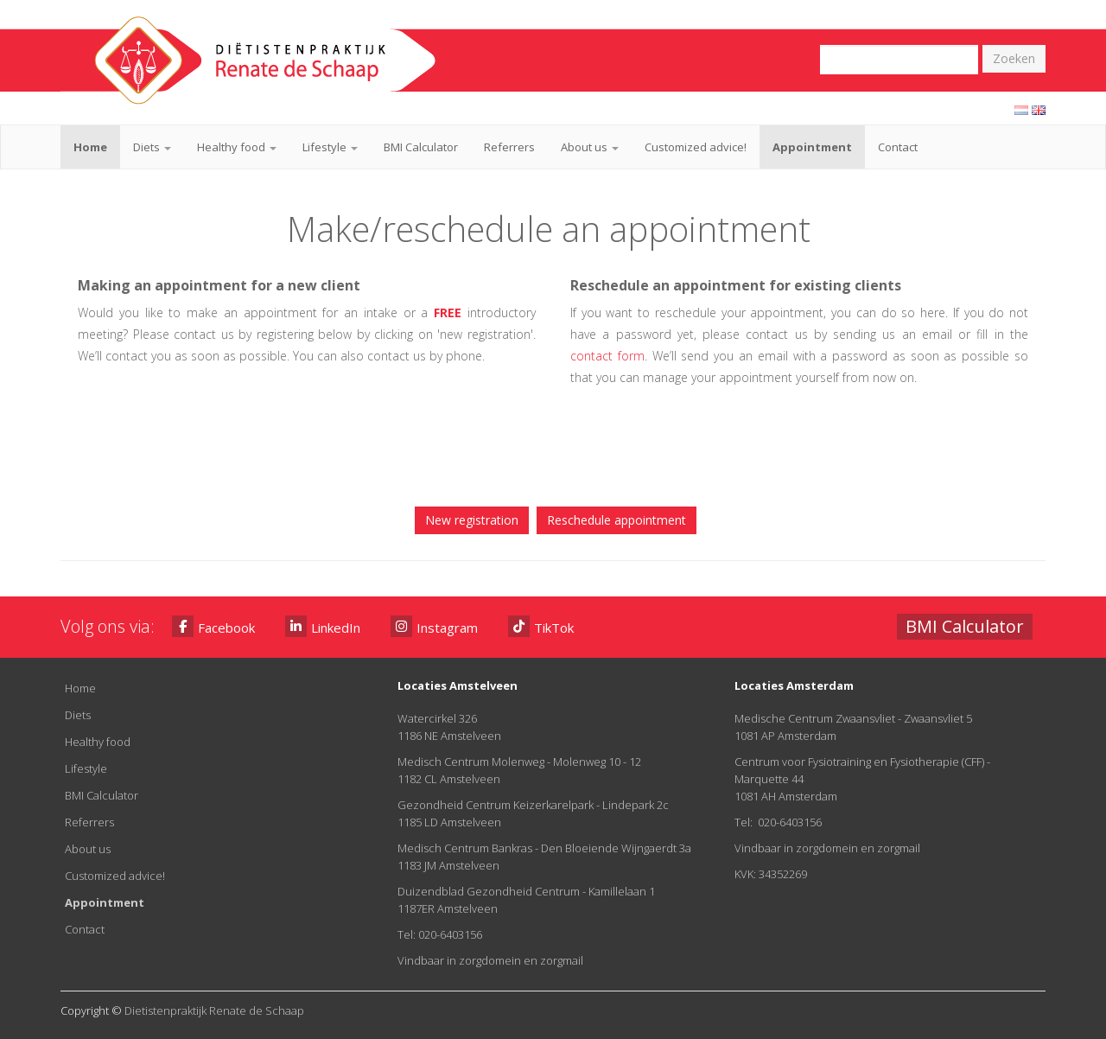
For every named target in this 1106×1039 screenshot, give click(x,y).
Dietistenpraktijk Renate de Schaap (214, 1010)
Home (90, 147)
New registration (471, 520)
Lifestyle (330, 147)
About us (590, 147)
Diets (152, 147)
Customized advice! (696, 147)
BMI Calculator (421, 147)
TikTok (541, 626)
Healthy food (236, 147)
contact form (607, 355)
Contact (898, 147)
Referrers (509, 147)
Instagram (434, 626)
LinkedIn (322, 626)
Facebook (213, 626)
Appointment (812, 147)
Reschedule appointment (616, 520)
